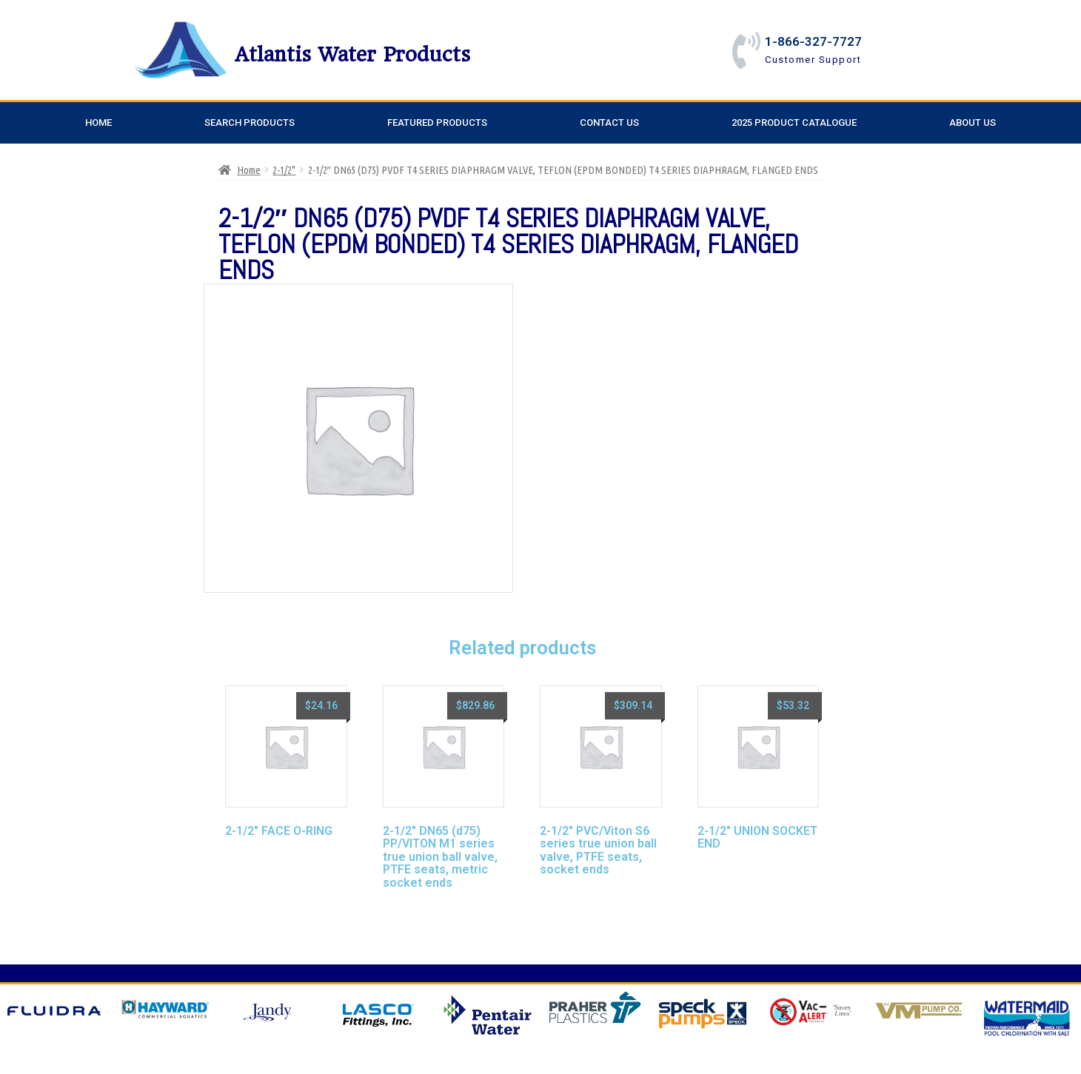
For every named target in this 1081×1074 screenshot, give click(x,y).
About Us (972, 122)
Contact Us (609, 122)
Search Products (249, 122)
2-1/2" (283, 170)
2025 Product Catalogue (794, 122)
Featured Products (437, 122)
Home (98, 122)
